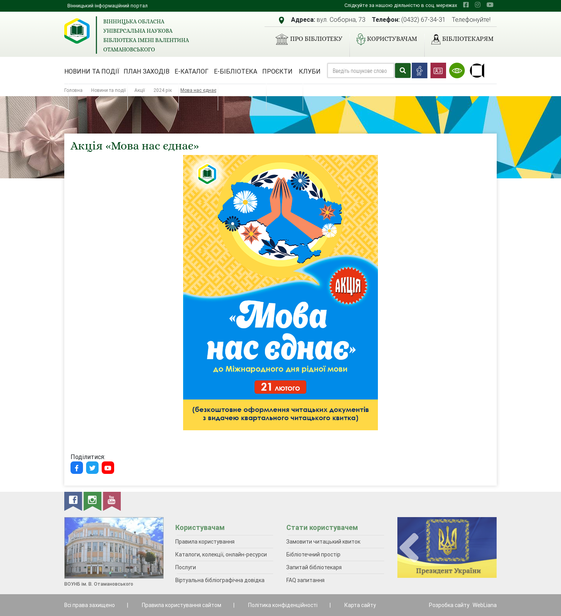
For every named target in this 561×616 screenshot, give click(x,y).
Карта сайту (360, 605)
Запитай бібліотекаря (314, 567)
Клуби (310, 71)
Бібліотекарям (459, 39)
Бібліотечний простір (313, 554)
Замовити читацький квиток (323, 541)
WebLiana (485, 605)
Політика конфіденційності (283, 605)
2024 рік (162, 90)
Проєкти (277, 71)
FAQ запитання (305, 580)
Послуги (185, 567)
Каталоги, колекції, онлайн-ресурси (221, 554)
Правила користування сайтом (181, 605)
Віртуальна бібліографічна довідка (220, 580)
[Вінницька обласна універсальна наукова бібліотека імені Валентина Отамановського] (77, 31)
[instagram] (477, 4)
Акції (139, 90)
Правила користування (205, 541)
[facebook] (466, 4)
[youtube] (490, 4)
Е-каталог (191, 71)
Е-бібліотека (235, 71)
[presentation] (409, 548)
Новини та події (91, 71)
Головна (73, 90)
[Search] (361, 70)
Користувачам (383, 39)
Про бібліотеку (305, 39)
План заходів (146, 71)
